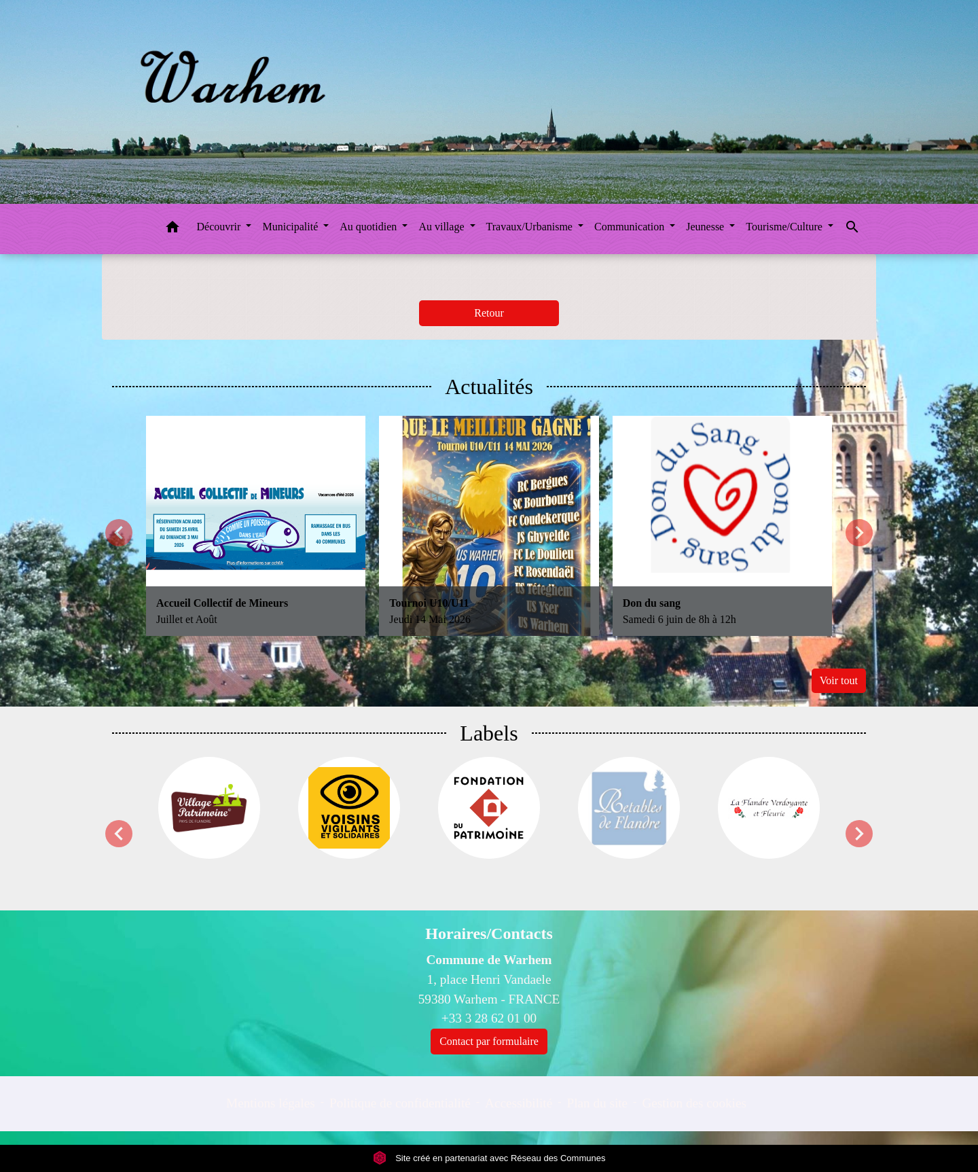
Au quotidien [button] (369, 226)
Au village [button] (442, 226)
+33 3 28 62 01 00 (489, 1018)
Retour (489, 313)
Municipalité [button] (291, 226)
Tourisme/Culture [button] (785, 226)
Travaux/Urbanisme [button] (530, 226)
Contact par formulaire (489, 1041)
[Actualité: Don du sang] (722, 525)
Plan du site (597, 1103)
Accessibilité (518, 1103)
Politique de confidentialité (400, 1103)
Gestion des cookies (694, 1103)
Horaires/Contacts (489, 933)
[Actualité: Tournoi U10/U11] (488, 525)
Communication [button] (630, 226)
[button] (172, 229)
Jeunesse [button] (706, 226)
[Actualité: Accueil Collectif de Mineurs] (255, 525)
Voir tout (839, 680)
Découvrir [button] (220, 226)
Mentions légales (270, 1103)
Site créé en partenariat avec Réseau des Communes (489, 1158)
